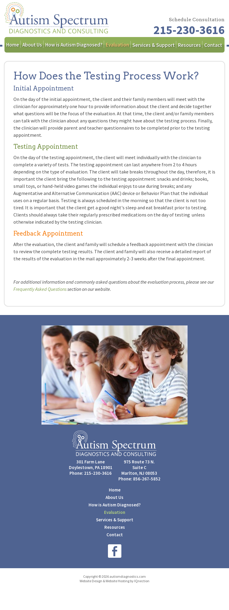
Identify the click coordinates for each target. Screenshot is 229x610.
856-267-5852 (146, 479)
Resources (189, 45)
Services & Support (153, 45)
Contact (213, 45)
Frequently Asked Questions (39, 289)
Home (12, 45)
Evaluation (117, 45)
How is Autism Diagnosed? (74, 45)
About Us (32, 45)
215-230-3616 (189, 29)
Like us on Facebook (114, 551)
